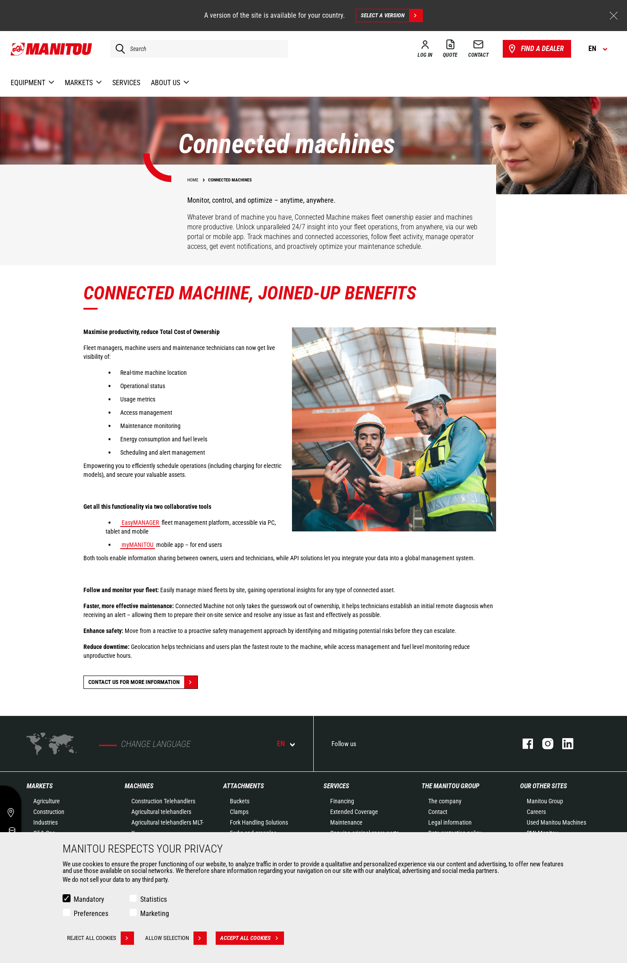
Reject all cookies (100, 938)
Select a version (391, 15)
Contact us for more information (142, 682)
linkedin (563, 743)
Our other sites (543, 786)
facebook (523, 743)
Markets (40, 786)
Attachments (243, 786)
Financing (342, 801)
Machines (139, 786)
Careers (536, 811)
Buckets (239, 801)
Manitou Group (545, 801)
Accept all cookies (252, 938)
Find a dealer (535, 48)
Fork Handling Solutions (259, 822)
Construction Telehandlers (163, 801)
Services (336, 786)
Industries (45, 822)
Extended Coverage (354, 811)
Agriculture (46, 801)
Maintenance (346, 822)
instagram (543, 743)
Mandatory (89, 899)
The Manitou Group (450, 786)
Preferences (91, 913)
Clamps (239, 811)
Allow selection (176, 938)
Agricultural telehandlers (161, 811)
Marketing (154, 913)
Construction (48, 811)
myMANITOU (138, 544)
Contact (437, 811)
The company (444, 801)
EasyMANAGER (140, 522)
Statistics (153, 899)
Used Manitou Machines (556, 822)
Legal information (450, 822)
